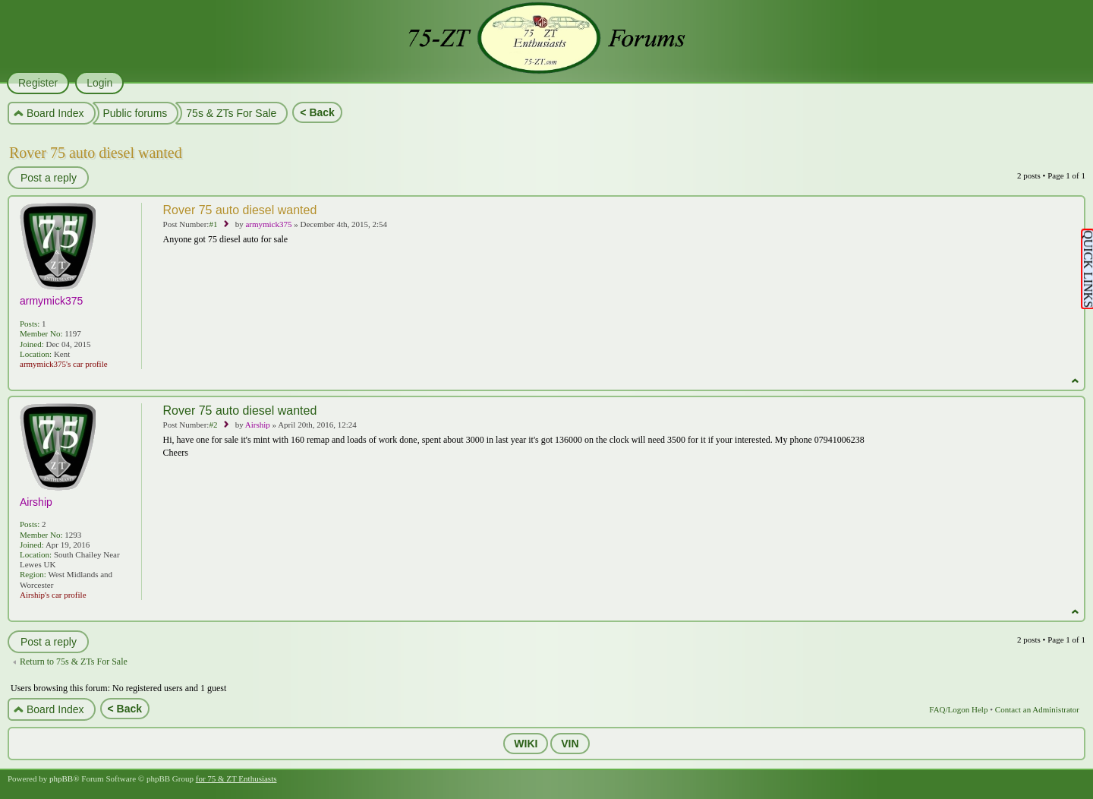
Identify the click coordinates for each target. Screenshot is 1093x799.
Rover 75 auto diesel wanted (95, 152)
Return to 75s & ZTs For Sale (74, 661)
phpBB (61, 778)
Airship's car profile (53, 594)
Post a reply (48, 177)
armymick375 (268, 224)
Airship (257, 424)
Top (1075, 381)
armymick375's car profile (64, 363)
